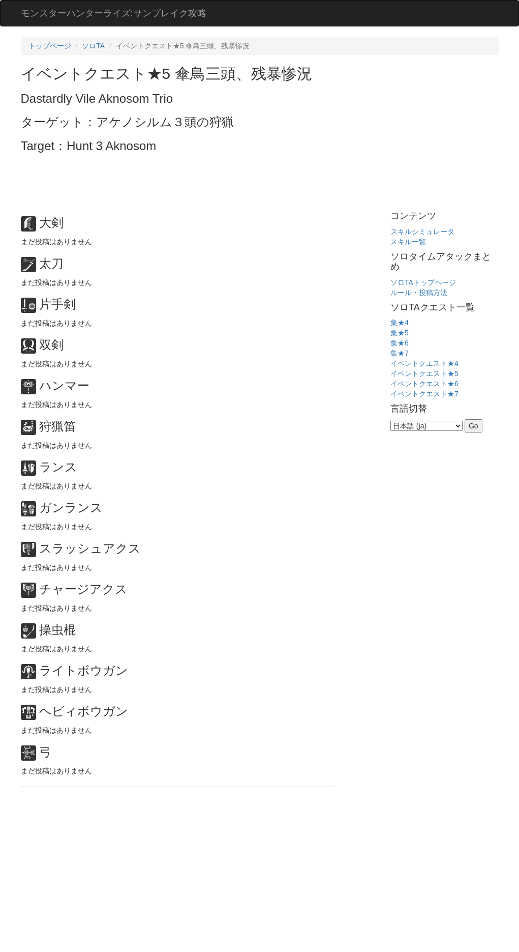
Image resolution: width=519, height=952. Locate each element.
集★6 (399, 343)
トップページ (49, 46)
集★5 (399, 333)
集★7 (399, 353)
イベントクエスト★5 (424, 373)
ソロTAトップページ (423, 282)
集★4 (399, 323)
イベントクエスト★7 (424, 394)
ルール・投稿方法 (418, 293)
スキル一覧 (408, 242)
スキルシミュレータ (422, 231)
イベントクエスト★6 (424, 384)
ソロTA (93, 46)
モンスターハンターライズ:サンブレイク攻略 (113, 13)
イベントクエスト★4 (424, 363)
